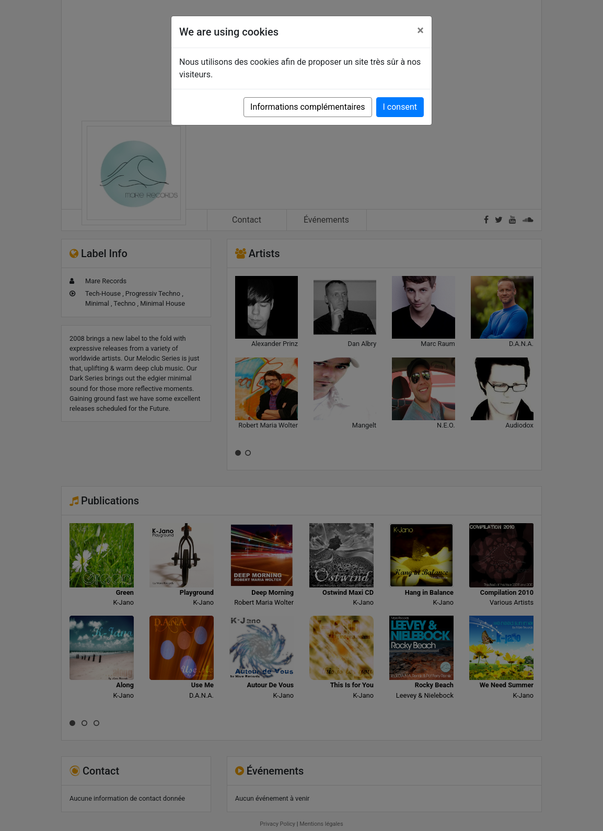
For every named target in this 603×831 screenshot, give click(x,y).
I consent (400, 107)
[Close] (420, 30)
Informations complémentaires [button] (307, 107)
